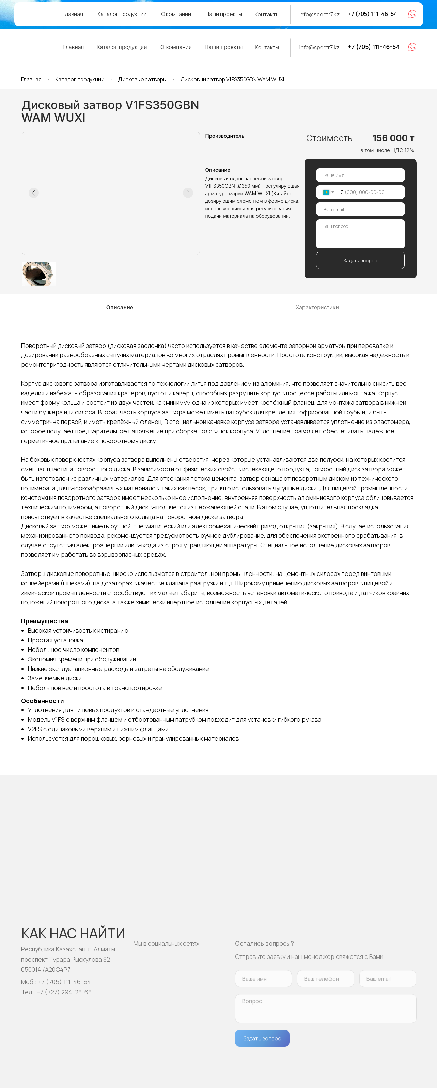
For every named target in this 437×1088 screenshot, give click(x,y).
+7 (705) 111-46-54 (372, 14)
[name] (360, 175)
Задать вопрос (360, 260)
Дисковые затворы (142, 79)
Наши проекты (223, 14)
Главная (73, 14)
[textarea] (360, 233)
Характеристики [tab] (317, 307)
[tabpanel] (218, 546)
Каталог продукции (121, 14)
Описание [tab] (119, 307)
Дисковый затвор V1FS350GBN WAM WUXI (232, 79)
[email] (360, 209)
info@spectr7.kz (319, 14)
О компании (176, 14)
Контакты (267, 14)
